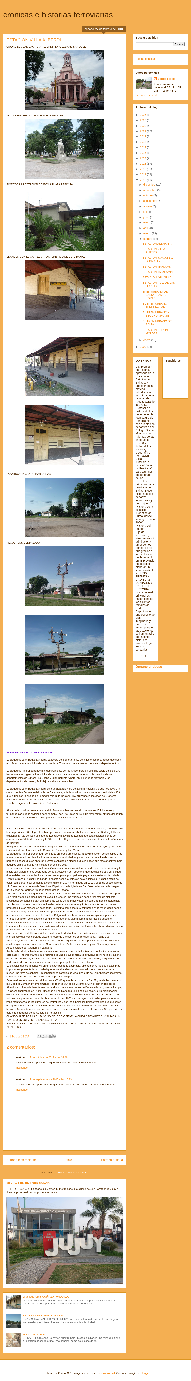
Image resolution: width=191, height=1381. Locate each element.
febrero (148, 238)
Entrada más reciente (21, 1159)
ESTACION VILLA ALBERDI (154, 250)
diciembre (149, 184)
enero (147, 340)
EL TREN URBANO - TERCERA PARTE (156, 305)
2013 (143, 163)
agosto (147, 206)
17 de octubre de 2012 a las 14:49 (47, 1057)
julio (146, 211)
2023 (143, 120)
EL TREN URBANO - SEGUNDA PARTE (156, 314)
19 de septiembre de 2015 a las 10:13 (50, 1079)
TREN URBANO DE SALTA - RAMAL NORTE (155, 295)
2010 (143, 180)
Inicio (68, 1159)
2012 (143, 169)
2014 (143, 158)
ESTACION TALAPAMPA (158, 272)
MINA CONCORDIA (34, 1334)
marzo (147, 233)
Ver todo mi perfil (146, 95)
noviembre (150, 190)
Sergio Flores (166, 78)
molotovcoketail (106, 1373)
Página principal (146, 58)
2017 (143, 147)
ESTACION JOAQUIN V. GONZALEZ (158, 259)
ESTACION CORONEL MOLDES (157, 331)
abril (146, 228)
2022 (143, 125)
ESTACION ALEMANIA (157, 243)
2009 (143, 346)
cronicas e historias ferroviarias (58, 14)
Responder (22, 1067)
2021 (143, 131)
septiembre (150, 200)
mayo (147, 222)
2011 (143, 174)
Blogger (145, 1373)
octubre (148, 195)
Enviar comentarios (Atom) (72, 1172)
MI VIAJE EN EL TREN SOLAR (28, 1182)
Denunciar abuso (149, 666)
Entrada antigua (112, 1159)
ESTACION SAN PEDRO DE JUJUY (44, 1315)
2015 (143, 152)
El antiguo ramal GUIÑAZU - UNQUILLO (46, 1296)
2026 (143, 114)
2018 (143, 141)
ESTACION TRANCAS (157, 266)
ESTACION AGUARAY (157, 277)
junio (146, 217)
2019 (143, 136)
